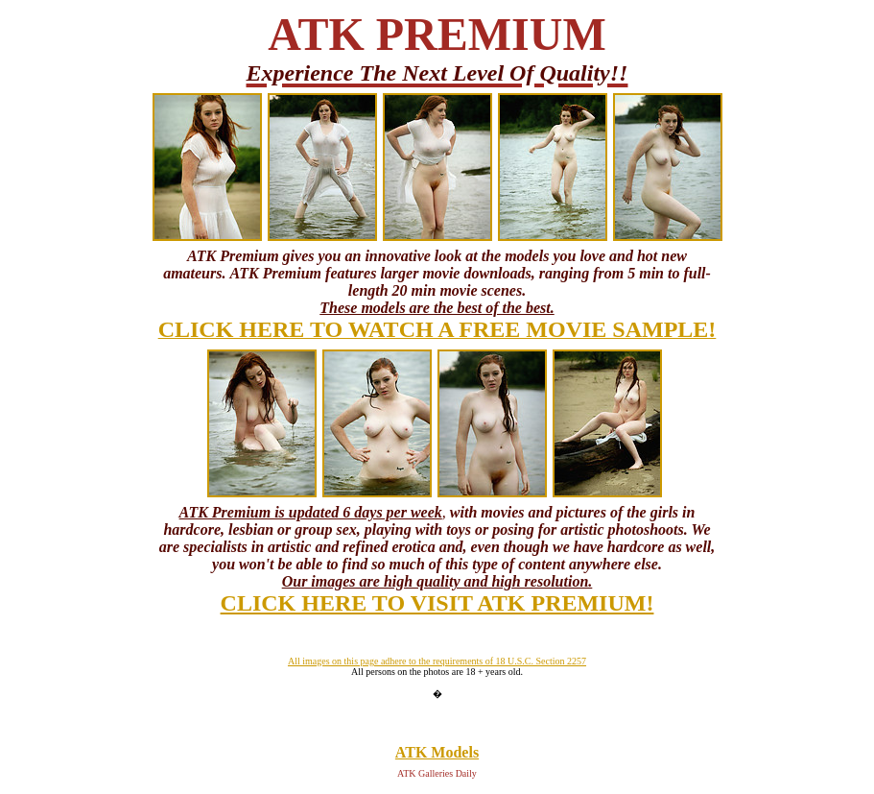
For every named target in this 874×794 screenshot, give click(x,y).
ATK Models (437, 752)
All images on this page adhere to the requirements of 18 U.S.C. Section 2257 (437, 661)
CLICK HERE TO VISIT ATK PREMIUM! (437, 602)
